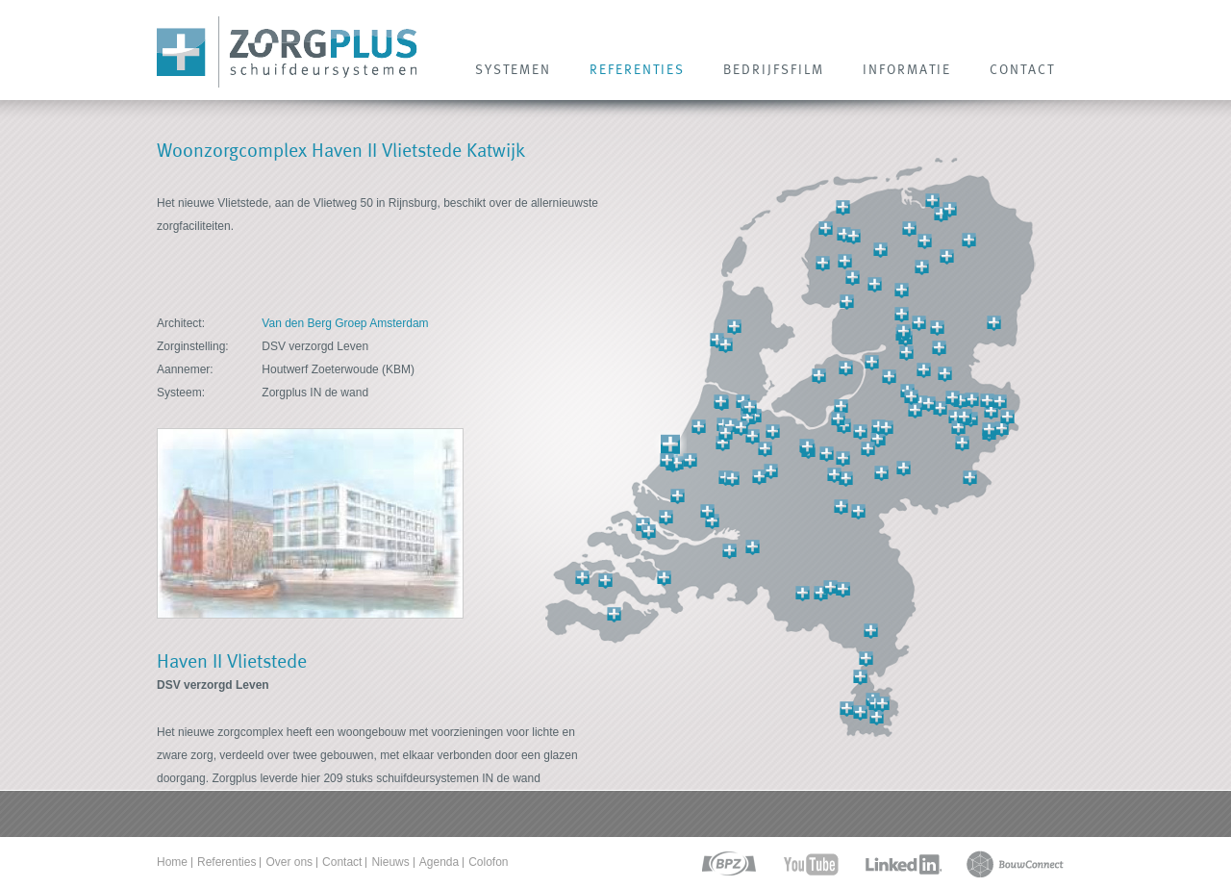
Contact (342, 862)
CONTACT (1022, 69)
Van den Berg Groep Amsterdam (345, 323)
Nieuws (390, 862)
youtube (811, 864)
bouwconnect (1015, 864)
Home (172, 862)
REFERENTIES (637, 69)
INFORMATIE (907, 69)
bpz (727, 864)
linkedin (903, 864)
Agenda (439, 862)
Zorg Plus (287, 52)
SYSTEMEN (513, 69)
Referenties (226, 862)
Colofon (488, 862)
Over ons (289, 862)
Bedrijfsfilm (773, 69)
